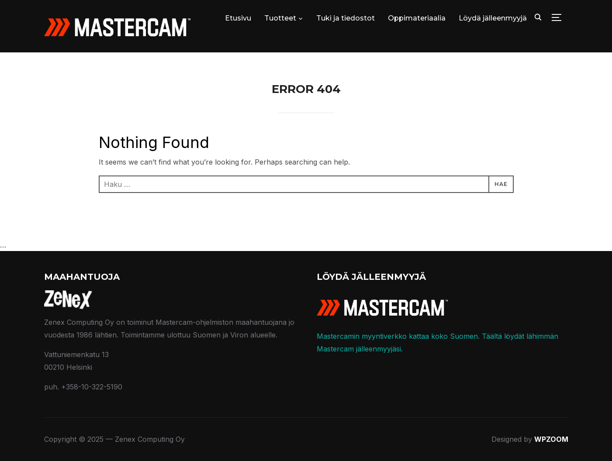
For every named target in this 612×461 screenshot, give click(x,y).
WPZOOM (551, 439)
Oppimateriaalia (417, 18)
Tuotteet (280, 18)
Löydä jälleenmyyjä (493, 18)
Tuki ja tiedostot (345, 18)
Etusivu (238, 18)
